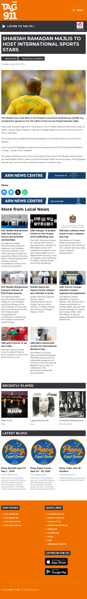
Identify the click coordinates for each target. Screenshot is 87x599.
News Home (10, 58)
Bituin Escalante (65, 424)
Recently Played (18, 385)
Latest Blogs (15, 433)
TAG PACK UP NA (12, 521)
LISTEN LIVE (53, 533)
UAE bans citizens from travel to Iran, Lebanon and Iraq (72, 226)
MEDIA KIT (52, 529)
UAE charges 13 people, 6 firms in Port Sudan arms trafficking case (43, 226)
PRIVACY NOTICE (55, 518)
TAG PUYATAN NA (12, 525)
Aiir (18, 590)
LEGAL (50, 536)
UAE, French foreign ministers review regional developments (72, 282)
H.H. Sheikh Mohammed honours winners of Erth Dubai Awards (14, 282)
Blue (3, 424)
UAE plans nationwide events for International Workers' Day (43, 338)
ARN (49, 540)
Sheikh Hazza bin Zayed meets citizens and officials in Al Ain (43, 282)
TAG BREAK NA (11, 518)
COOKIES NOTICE (55, 514)
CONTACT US (54, 521)
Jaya (32, 424)
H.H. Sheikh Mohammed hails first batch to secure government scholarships (14, 227)
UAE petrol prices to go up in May (14, 337)
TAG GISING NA (11, 514)
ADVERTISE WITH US (57, 525)
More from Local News (32, 58)
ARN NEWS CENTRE (56, 544)
